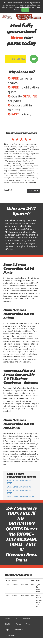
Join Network (18, 630)
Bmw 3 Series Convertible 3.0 (19, 487)
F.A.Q (16, 618)
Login (7, 630)
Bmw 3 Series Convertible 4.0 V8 (20, 496)
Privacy (28, 624)
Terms (18, 624)
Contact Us (27, 618)
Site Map (8, 624)
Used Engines (10, 635)
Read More (33, 191)
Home (7, 618)
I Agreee (25, 10)
